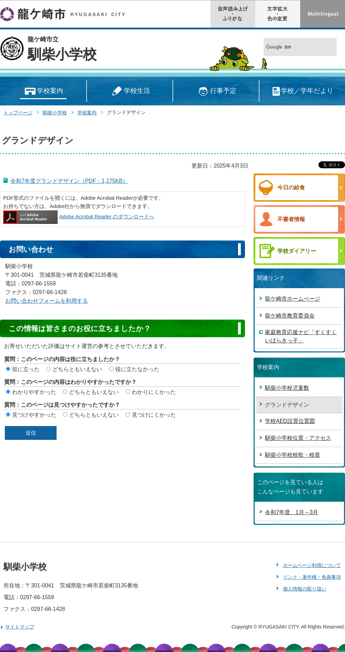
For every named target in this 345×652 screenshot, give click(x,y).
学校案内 (43, 91)
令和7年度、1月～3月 (291, 512)
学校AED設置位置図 (290, 421)
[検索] (292, 47)
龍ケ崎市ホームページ (292, 299)
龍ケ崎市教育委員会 (290, 316)
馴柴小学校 (62, 54)
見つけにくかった (154, 415)
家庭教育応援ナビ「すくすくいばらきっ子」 (301, 336)
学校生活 (129, 91)
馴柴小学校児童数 (287, 388)
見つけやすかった (34, 415)
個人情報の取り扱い (304, 589)
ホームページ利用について (312, 565)
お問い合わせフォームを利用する (46, 301)
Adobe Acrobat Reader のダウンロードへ (78, 216)
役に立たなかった (137, 369)
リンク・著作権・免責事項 (312, 577)
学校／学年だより (302, 91)
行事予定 (216, 91)
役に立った (26, 369)
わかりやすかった (34, 392)
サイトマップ (19, 627)
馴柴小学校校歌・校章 (292, 455)
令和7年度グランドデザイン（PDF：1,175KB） (69, 181)
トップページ (17, 112)
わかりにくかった (154, 392)
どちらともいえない (77, 369)
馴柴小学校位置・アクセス (298, 438)
